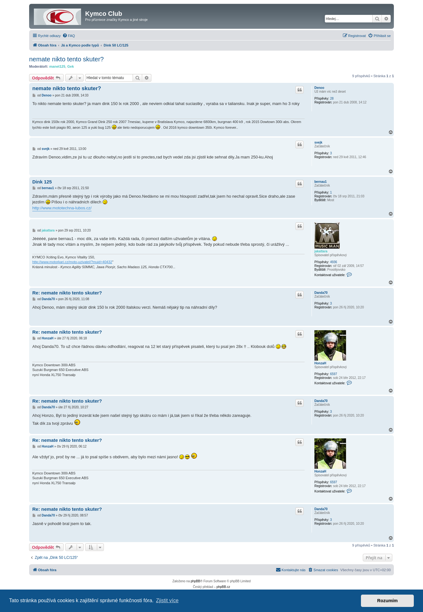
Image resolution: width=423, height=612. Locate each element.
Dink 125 (42, 181)
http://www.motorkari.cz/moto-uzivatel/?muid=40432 (72, 262)
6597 (333, 374)
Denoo (319, 88)
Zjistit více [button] (167, 600)
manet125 (57, 66)
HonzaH (320, 363)
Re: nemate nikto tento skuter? (67, 292)
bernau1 (320, 181)
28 (331, 98)
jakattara (320, 251)
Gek (70, 66)
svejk (318, 142)
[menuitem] (68, 36)
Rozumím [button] (387, 600)
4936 (333, 262)
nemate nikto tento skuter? (66, 59)
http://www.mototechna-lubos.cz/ (62, 208)
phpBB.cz (223, 587)
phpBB (195, 581)
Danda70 (321, 292)
